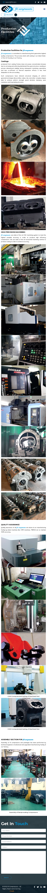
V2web (12, 891)
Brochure (8, 15)
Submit (6, 877)
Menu (44, 9)
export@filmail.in (9, 2)
